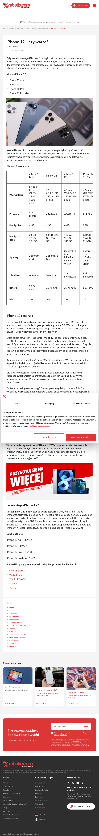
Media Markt (16, 575)
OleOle (12, 587)
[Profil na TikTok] (82, 783)
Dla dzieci (39, 804)
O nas (5, 783)
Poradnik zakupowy (11, 815)
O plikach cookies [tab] (81, 403)
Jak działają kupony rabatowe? (15, 804)
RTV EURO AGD (18, 579)
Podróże (38, 793)
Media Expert (16, 570)
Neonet (13, 583)
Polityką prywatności (60, 735)
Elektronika (39, 786)
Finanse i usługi (41, 800)
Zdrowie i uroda (41, 790)
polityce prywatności (40, 426)
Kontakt (6, 797)
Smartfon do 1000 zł (76, 692)
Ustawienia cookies (11, 818)
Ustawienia (49, 437)
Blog (5, 808)
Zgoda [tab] (17, 403)
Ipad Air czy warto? (12, 687)
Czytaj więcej (85, 745)
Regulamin (76, 741)
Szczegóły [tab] (49, 403)
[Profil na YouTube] (78, 783)
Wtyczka (6, 811)
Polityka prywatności (11, 793)
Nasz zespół (8, 786)
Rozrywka (39, 797)
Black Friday (8, 800)
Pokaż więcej (40, 808)
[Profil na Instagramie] (73, 783)
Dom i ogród (40, 783)
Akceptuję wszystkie (80, 437)
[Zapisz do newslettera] (86, 726)
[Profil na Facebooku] (68, 783)
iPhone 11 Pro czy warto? (46, 690)
